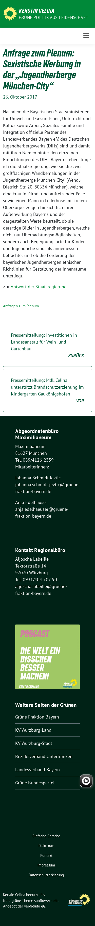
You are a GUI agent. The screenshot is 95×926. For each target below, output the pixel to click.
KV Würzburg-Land (33, 730)
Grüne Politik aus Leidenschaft (53, 17)
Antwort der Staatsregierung (39, 287)
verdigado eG (34, 906)
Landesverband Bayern (37, 769)
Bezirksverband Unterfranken (43, 756)
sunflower (42, 900)
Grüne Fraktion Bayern (37, 717)
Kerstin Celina (36, 10)
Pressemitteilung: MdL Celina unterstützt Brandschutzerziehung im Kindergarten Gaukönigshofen (47, 390)
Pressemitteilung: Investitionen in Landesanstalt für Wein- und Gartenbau (47, 345)
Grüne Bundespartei (34, 783)
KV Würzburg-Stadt (33, 743)
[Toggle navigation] (86, 35)
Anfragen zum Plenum (21, 306)
